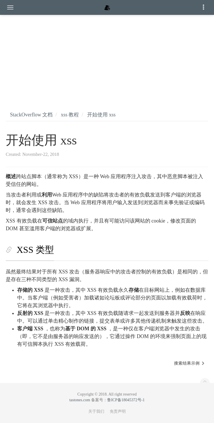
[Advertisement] (107, 57)
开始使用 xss (101, 115)
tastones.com (79, 400)
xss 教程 (70, 115)
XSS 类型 (35, 250)
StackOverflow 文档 (31, 115)
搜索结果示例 (187, 363)
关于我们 (96, 411)
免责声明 (118, 411)
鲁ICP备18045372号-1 (126, 400)
